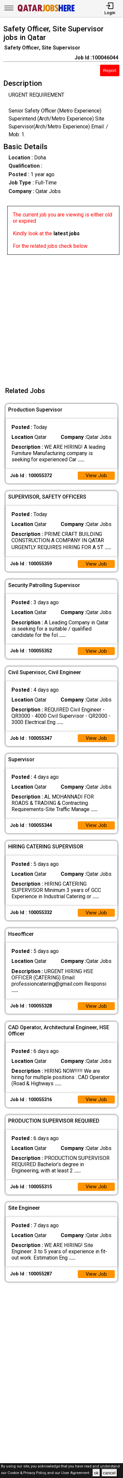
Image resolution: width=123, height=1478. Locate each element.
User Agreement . (76, 1473)
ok (96, 1472)
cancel (109, 1472)
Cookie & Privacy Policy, (27, 1473)
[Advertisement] (61, 316)
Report (109, 70)
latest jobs (66, 233)
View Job (96, 476)
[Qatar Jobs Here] (46, 11)
